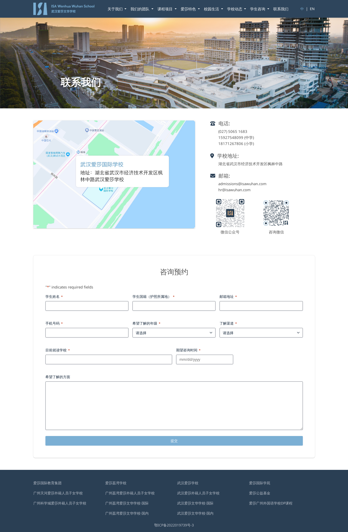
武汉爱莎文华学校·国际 (195, 503)
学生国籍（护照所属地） (153, 296)
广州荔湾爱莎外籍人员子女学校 (130, 493)
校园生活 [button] (212, 8)
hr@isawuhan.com (234, 189)
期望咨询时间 (188, 350)
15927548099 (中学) (236, 137)
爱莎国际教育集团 (47, 482)
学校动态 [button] (235, 8)
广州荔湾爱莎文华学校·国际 (127, 503)
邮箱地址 (228, 296)
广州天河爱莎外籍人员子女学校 (58, 493)
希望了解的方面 (57, 376)
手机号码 (54, 323)
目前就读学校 (57, 350)
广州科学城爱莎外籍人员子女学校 (59, 503)
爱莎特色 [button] (189, 8)
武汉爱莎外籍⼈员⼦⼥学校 (198, 493)
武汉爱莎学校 (187, 482)
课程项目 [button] (165, 8)
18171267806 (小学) (236, 143)
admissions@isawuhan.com (242, 183)
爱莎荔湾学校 (115, 482)
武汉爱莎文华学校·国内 (195, 513)
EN (312, 8)
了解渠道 (228, 323)
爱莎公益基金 (259, 493)
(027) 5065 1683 (232, 131)
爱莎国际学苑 (259, 482)
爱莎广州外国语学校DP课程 (270, 503)
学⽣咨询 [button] (258, 8)
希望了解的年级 (146, 323)
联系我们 (280, 8)
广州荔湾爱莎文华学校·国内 (127, 513)
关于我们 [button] (116, 8)
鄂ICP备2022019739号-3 (174, 525)
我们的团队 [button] (140, 8)
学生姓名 (54, 296)
